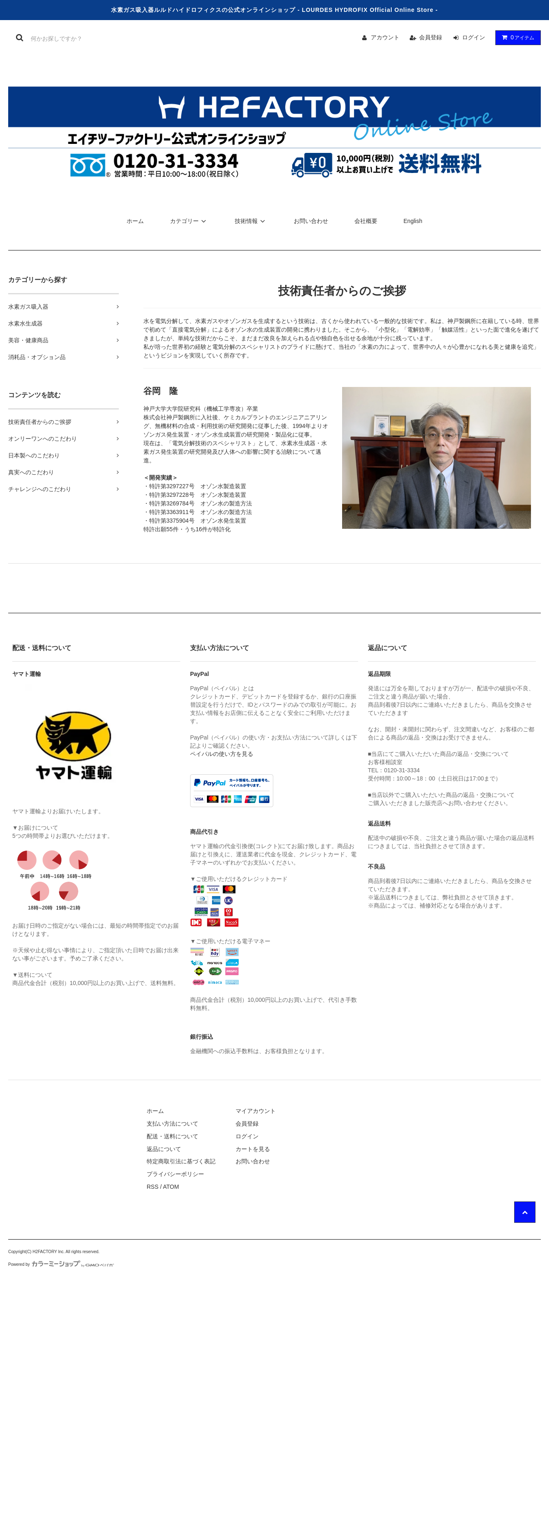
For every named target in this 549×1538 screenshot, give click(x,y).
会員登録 (430, 37)
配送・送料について (172, 1136)
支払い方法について (172, 1123)
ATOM (171, 1186)
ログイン (473, 37)
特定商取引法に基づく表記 (181, 1161)
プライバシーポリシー (175, 1174)
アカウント (385, 37)
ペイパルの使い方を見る (221, 754)
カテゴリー (189, 221)
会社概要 (365, 221)
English (413, 221)
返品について (164, 1149)
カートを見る (253, 1149)
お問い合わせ (311, 221)
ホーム (135, 221)
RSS (153, 1186)
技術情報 (251, 221)
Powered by (61, 1264)
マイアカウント (256, 1111)
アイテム (516, 37)
